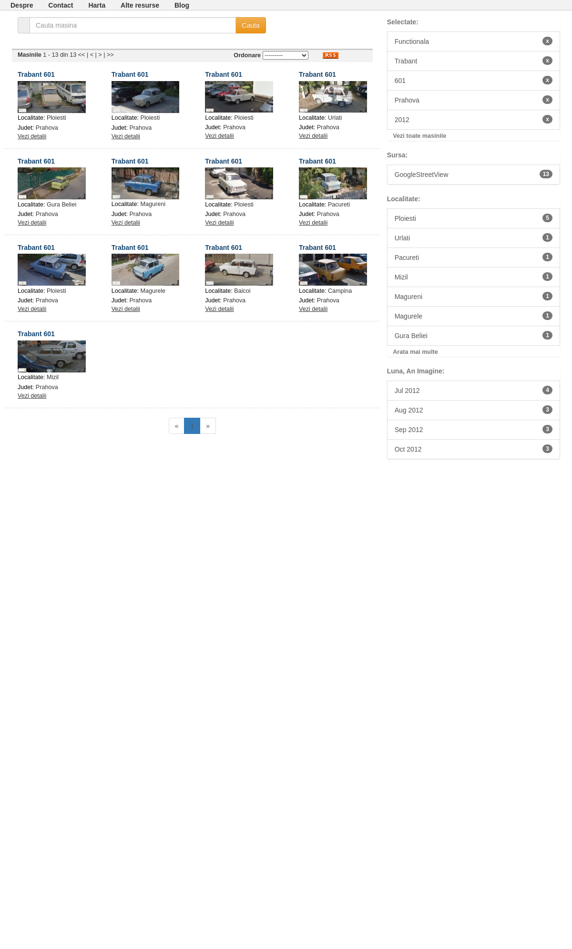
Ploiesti (56, 117)
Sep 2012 (473, 429)
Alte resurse (140, 5)
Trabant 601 (36, 74)
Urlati (335, 117)
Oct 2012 (473, 448)
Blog (181, 5)
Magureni (153, 204)
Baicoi (242, 291)
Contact (60, 5)
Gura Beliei (61, 204)
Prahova (47, 127)
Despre (21, 5)
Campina (340, 291)
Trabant (473, 60)
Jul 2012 (473, 390)
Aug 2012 (473, 409)
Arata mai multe (415, 352)
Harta (96, 5)
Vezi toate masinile (419, 136)
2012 (473, 119)
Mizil (53, 377)
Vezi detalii (32, 136)
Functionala (473, 41)
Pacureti (339, 204)
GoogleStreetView (473, 174)
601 (473, 80)
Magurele (153, 291)
